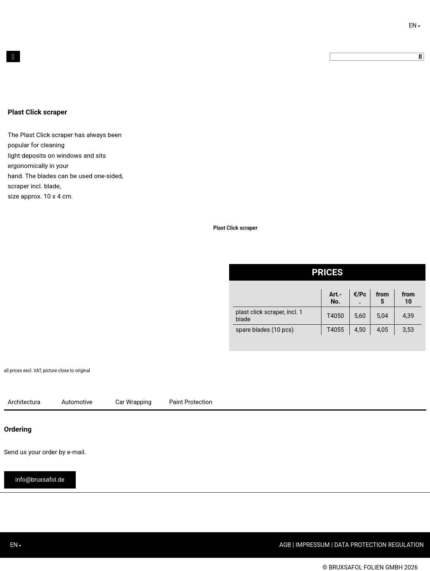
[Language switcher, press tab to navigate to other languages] (414, 26)
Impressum (312, 544)
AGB (285, 544)
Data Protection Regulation (379, 544)
